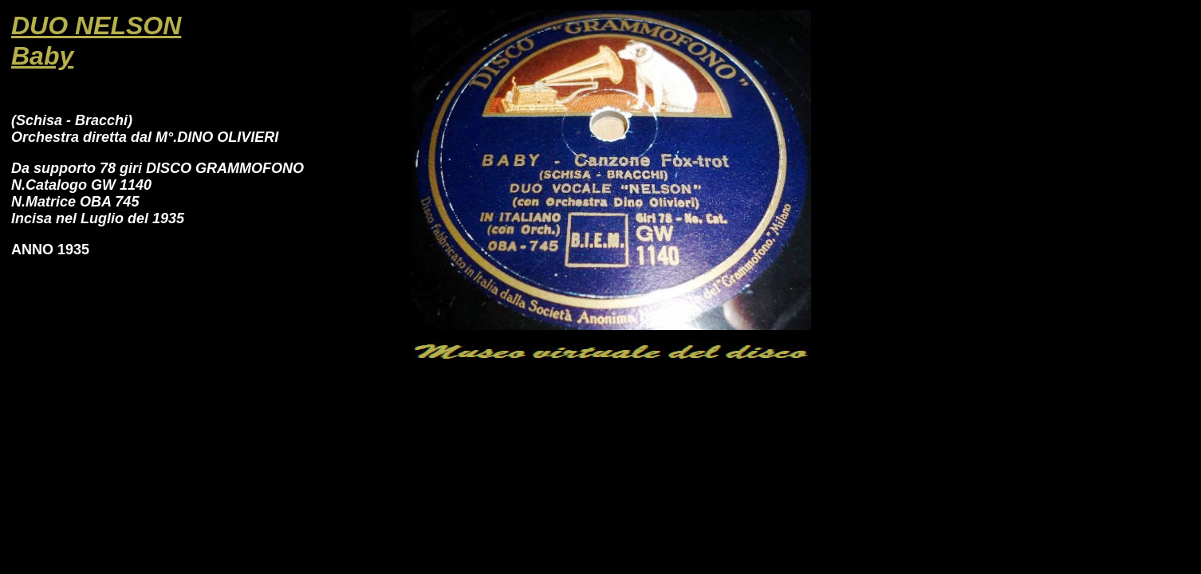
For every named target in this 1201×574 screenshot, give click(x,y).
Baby (42, 55)
